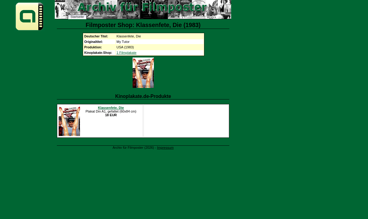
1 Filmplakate (126, 52)
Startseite (77, 17)
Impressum (165, 147)
